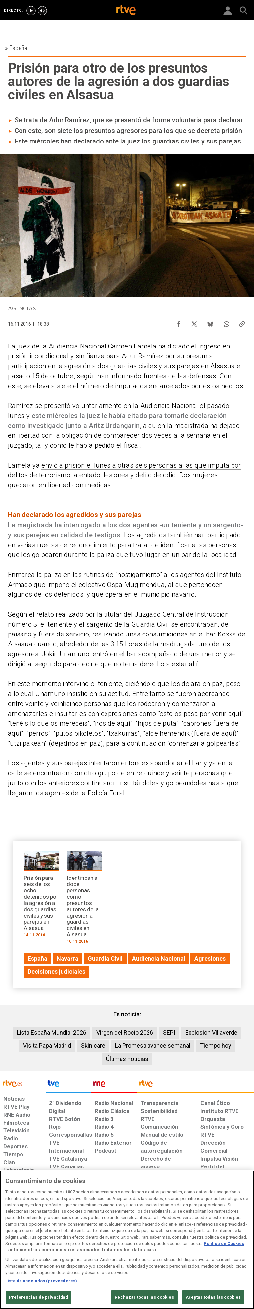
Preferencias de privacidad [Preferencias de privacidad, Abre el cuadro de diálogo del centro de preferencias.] (38, 1297)
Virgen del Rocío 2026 (124, 1032)
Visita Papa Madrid (47, 1045)
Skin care (93, 1045)
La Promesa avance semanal (152, 1045)
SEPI (169, 1032)
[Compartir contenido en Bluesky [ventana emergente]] (210, 322)
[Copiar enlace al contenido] (242, 322)
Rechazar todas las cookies (144, 1297)
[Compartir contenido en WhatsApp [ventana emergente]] (226, 322)
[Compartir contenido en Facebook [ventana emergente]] (179, 322)
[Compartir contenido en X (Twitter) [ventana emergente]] (194, 322)
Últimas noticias (127, 1058)
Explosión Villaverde (211, 1032)
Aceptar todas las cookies (213, 1297)
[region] (127, 1239)
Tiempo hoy (215, 1045)
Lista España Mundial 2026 (51, 1032)
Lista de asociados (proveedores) (41, 1280)
